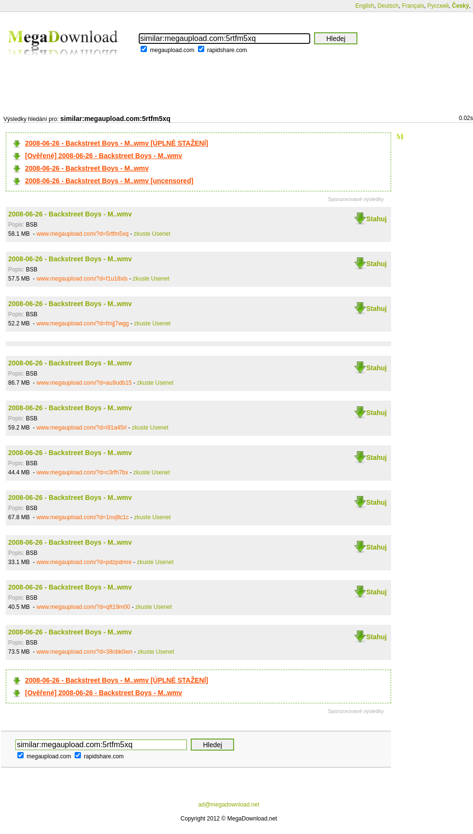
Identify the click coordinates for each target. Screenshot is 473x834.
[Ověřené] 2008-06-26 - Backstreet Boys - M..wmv (103, 156)
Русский (438, 5)
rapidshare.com (227, 50)
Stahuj (376, 219)
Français (413, 5)
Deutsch (388, 5)
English (364, 5)
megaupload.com (172, 50)
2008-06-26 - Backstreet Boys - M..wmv (87, 168)
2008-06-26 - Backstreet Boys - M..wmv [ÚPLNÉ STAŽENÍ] (116, 143)
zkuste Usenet (152, 233)
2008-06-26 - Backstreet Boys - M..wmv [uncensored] (109, 181)
